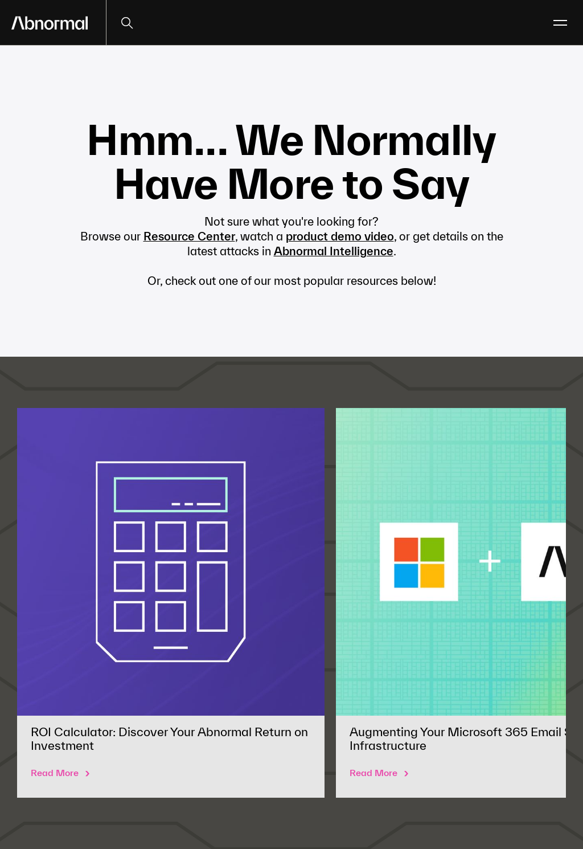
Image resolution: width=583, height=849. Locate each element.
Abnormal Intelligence (333, 251)
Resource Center (189, 236)
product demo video (340, 236)
